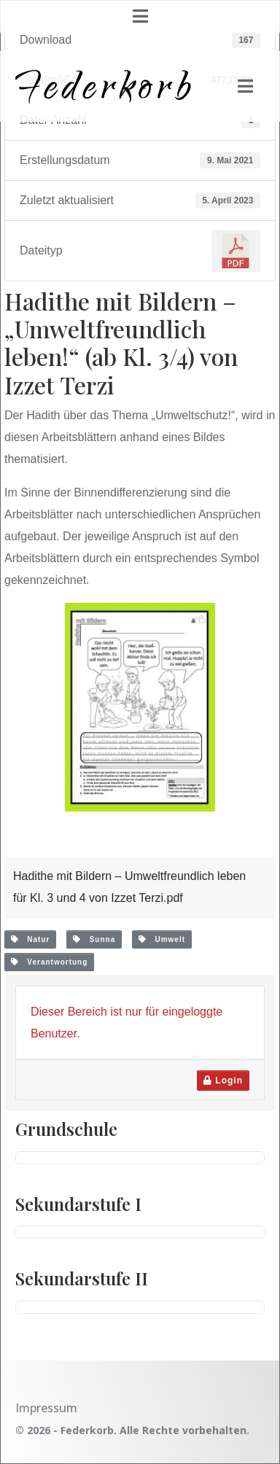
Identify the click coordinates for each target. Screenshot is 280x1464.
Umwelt (162, 939)
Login (223, 1080)
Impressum (46, 1408)
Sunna (94, 939)
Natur (30, 939)
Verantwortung (49, 962)
